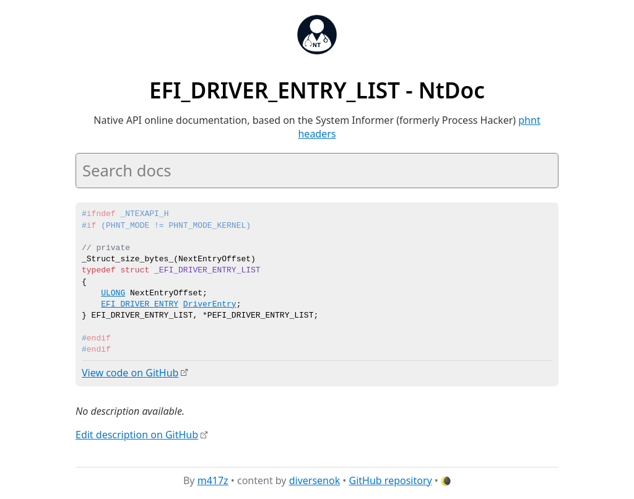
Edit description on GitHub (137, 434)
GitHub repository (390, 480)
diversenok (315, 480)
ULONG (113, 293)
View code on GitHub (130, 373)
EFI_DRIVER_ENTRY (139, 304)
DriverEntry (210, 304)
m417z (213, 480)
